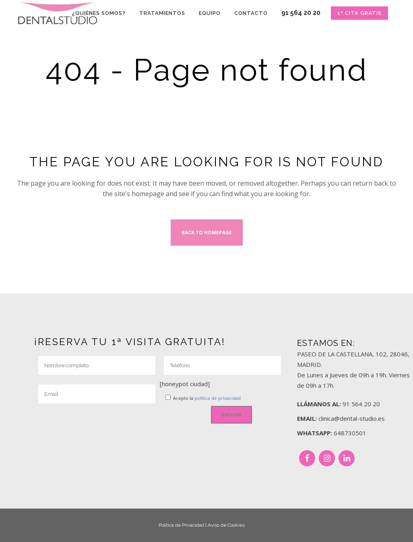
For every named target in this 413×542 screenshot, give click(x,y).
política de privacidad (217, 398)
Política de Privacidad (181, 525)
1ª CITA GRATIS (359, 13)
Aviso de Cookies (226, 525)
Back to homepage (207, 232)
